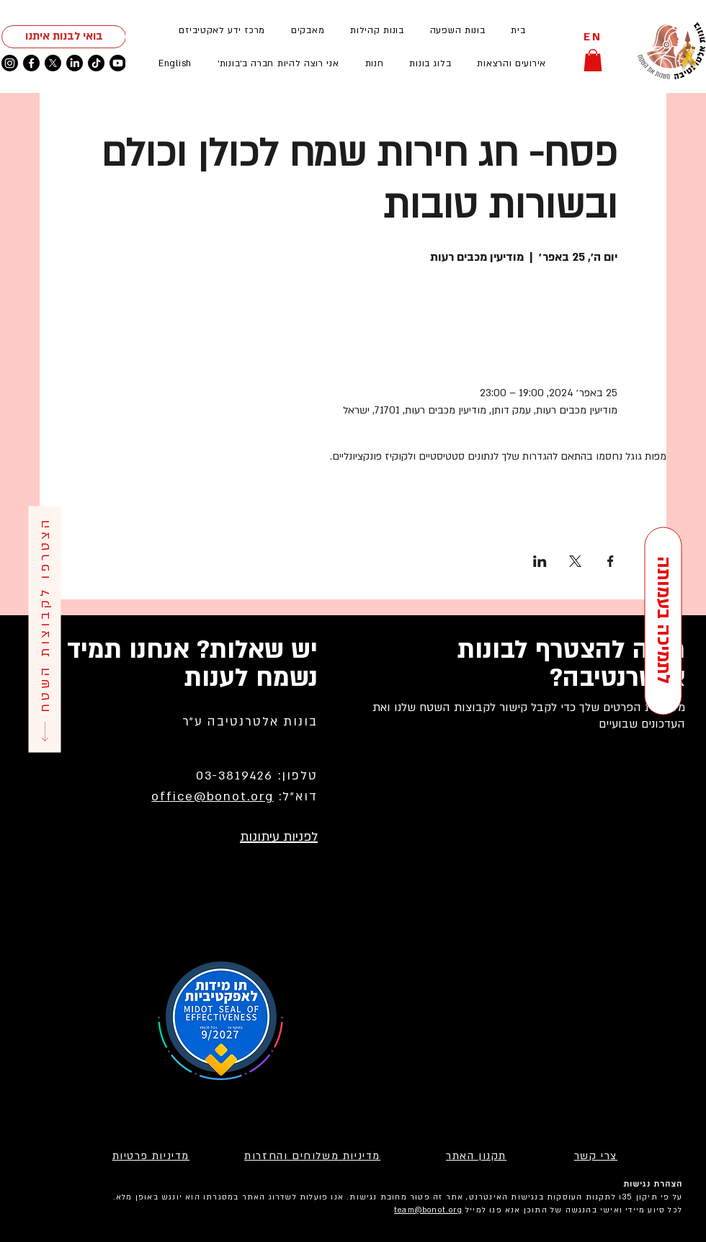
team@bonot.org (428, 1210)
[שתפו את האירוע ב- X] (575, 561)
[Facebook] (31, 63)
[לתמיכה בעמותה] (663, 621)
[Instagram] (9, 63)
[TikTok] (96, 63)
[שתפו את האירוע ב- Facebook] (610, 561)
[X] (53, 63)
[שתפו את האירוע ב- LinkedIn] (540, 561)
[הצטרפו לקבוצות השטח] (44, 629)
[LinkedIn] (74, 63)
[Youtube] (118, 63)
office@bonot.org (212, 796)
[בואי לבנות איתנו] (63, 36)
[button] (511, 63)
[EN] (593, 37)
